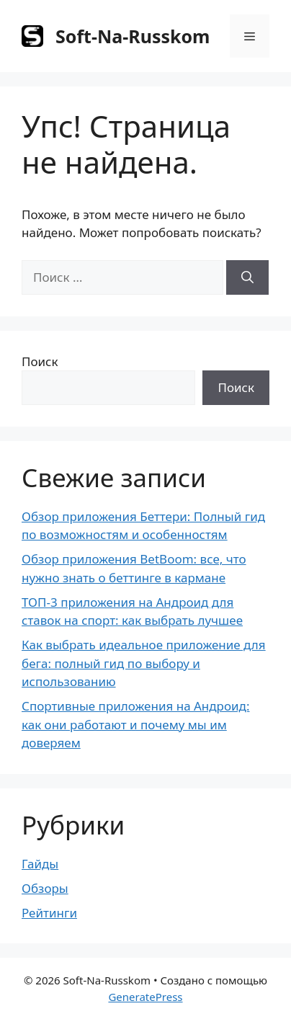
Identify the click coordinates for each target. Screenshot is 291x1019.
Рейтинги (49, 912)
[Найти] (247, 277)
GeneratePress (145, 996)
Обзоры (45, 888)
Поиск (40, 361)
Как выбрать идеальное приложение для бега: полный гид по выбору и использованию (144, 663)
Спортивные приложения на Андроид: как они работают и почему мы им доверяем (136, 724)
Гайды (40, 863)
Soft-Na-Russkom (132, 36)
